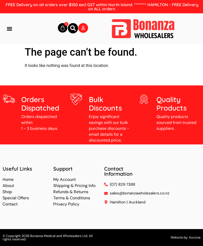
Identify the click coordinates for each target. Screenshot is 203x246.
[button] (9, 29)
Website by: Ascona (185, 237)
